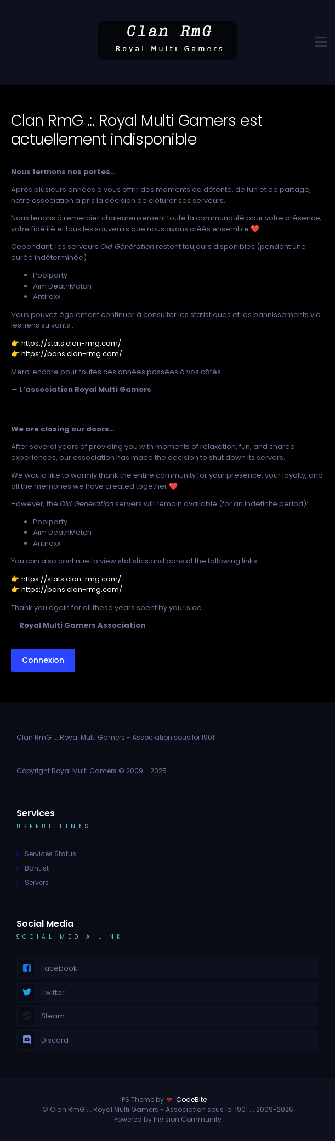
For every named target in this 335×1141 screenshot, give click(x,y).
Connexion (43, 660)
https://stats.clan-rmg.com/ (71, 343)
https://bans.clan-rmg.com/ (71, 353)
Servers (37, 882)
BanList (37, 868)
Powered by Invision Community (168, 1119)
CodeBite (191, 1099)
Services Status (50, 853)
